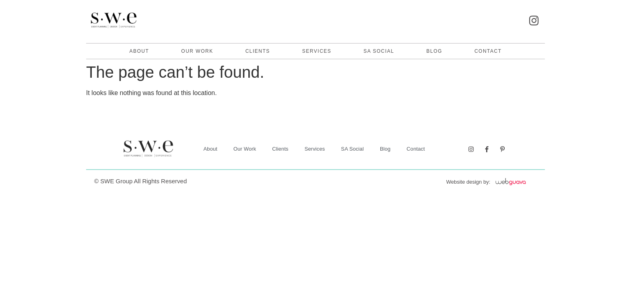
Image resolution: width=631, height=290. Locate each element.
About (139, 51)
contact (488, 51)
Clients (257, 51)
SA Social (378, 51)
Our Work (197, 51)
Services (316, 51)
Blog (434, 51)
